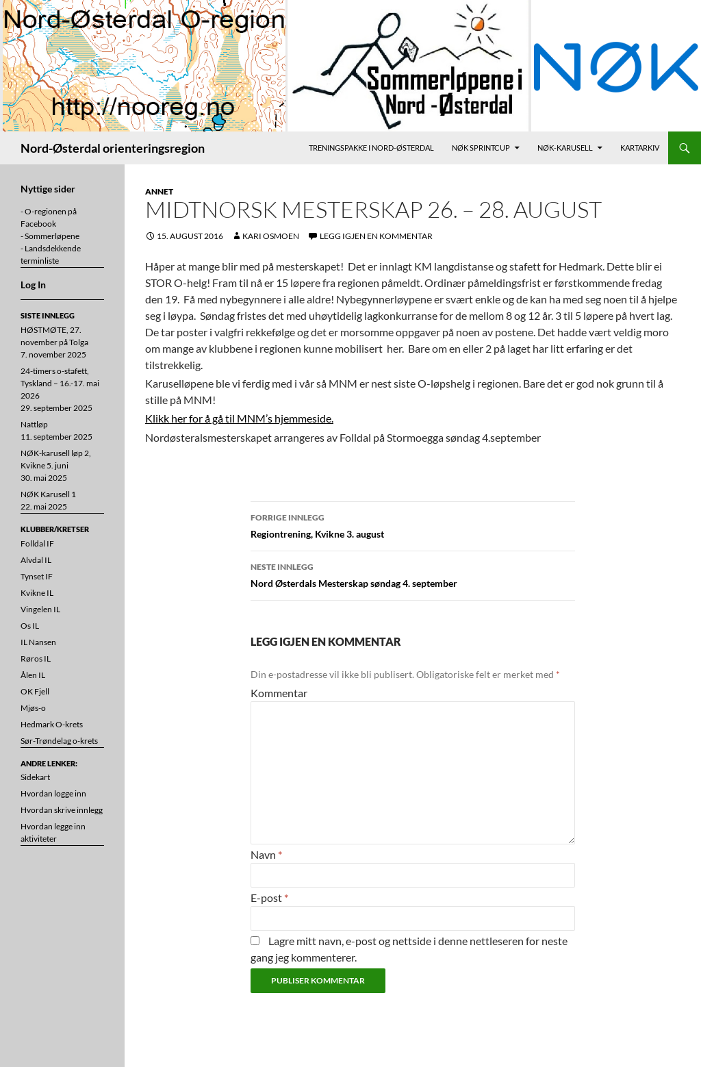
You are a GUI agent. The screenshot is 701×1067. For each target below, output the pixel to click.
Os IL (30, 625)
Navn (266, 854)
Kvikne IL (37, 593)
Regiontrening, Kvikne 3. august (413, 525)
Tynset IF (37, 576)
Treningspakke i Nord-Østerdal (371, 147)
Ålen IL (33, 675)
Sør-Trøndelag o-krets (59, 741)
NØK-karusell (565, 147)
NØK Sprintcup (481, 147)
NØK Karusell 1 (48, 494)
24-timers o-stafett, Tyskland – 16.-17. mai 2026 (60, 383)
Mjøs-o (33, 708)
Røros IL (36, 658)
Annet (159, 191)
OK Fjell (35, 691)
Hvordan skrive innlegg (62, 810)
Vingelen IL (40, 609)
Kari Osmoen (270, 236)
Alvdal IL (36, 560)
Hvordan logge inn (53, 793)
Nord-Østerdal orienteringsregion (113, 147)
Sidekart (35, 777)
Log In (33, 284)
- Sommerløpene (50, 236)
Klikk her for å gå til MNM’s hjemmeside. (239, 418)
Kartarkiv (639, 147)
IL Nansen (38, 642)
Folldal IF (37, 543)
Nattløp (34, 424)
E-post (269, 897)
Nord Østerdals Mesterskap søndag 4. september (413, 574)
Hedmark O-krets (52, 724)
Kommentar (279, 692)
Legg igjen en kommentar (376, 236)
